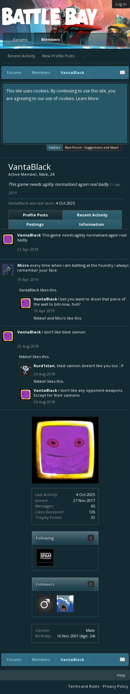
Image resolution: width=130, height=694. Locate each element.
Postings (35, 224)
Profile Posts (35, 214)
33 (93, 517)
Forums (20, 39)
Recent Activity (21, 55)
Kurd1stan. (45, 365)
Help (121, 675)
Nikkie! (40, 318)
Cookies (54, 147)
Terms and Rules (83, 686)
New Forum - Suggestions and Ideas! (92, 147)
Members (50, 39)
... (83, 55)
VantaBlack (29, 235)
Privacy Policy (115, 686)
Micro (23, 265)
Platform (27, 16)
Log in (121, 4)
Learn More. (87, 98)
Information (91, 224)
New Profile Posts (58, 55)
